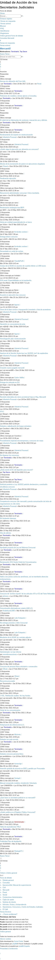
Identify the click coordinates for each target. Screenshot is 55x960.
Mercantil (5, 48)
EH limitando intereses (8, 518)
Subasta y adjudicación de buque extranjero (15, 426)
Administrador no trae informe (10, 652)
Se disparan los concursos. (9, 455)
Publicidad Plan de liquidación (10, 841)
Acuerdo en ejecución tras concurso (13, 295)
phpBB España (24, 946)
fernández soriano (20, 232)
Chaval (5, 166)
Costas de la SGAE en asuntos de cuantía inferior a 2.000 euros (23, 266)
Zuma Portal (18, 941)
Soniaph (17, 778)
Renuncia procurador (7, 681)
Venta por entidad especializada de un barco (16, 222)
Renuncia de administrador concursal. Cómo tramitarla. (19, 193)
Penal (39, 84)
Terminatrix (15, 51)
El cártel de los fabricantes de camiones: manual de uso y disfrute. (23, 120)
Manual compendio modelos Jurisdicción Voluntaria (18, 783)
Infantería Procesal (9, 137)
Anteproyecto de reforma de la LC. (12, 725)
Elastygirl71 (18, 851)
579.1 (2, 411)
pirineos (5, 596)
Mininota (17, 734)
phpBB (14, 944)
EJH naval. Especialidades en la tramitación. (16, 280)
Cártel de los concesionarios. (10, 710)
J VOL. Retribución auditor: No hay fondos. (15, 696)
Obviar (2, 13)
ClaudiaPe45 (19, 261)
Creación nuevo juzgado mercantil (12, 368)
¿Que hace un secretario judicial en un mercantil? (17, 798)
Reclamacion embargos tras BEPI (12, 207)
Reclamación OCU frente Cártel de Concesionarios (18, 562)
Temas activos (5, 45)
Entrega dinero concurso (8, 237)
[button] (0, 69)
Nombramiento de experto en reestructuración (16, 135)
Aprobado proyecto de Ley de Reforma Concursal (17, 547)
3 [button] (0, 67)
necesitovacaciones (10, 654)
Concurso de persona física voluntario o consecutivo (18, 666)
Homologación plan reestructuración (13, 339)
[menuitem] (7, 21)
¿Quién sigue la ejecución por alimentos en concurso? (19, 149)
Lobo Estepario (19, 618)
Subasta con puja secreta (9, 739)
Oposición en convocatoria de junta (12, 324)
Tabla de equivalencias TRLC (10, 827)
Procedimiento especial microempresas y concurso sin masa (21, 441)
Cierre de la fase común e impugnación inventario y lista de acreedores (25, 309)
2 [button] (0, 64)
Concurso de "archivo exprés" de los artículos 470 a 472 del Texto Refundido (27, 594)
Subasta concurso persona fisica (11, 754)
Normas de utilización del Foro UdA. (13, 81)
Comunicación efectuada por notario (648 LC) (16, 608)
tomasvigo (18, 764)
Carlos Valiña (19, 377)
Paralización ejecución (8, 178)
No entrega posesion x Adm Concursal (13, 623)
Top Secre (23, 51)
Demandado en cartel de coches (11, 251)
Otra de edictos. (5, 533)
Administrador (19, 822)
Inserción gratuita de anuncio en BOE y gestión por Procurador (22, 768)
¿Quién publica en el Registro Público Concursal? (17, 812)
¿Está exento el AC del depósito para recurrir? (16, 470)
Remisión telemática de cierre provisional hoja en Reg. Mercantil (23, 397)
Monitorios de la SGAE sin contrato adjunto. (15, 637)
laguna (16, 305)
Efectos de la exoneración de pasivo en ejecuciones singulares (22, 164)
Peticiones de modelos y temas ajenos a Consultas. (18, 96)
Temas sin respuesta (7, 43)
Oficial (5, 669)
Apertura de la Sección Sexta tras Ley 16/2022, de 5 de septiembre (24, 353)
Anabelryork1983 (9, 611)
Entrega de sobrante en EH (10, 382)
